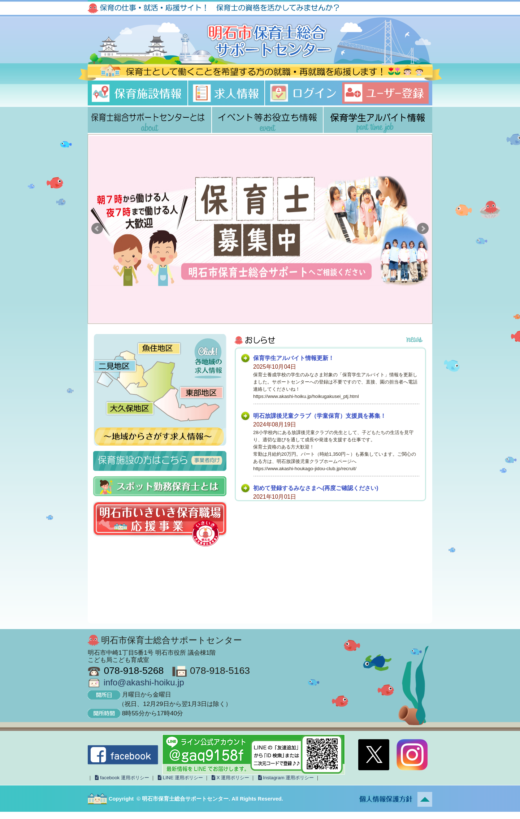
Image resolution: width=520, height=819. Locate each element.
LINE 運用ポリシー (179, 777)
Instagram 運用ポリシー (285, 777)
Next (423, 228)
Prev (97, 228)
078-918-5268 (134, 670)
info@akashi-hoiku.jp (144, 682)
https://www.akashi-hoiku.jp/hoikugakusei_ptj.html (306, 396)
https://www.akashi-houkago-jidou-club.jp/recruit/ (304, 468)
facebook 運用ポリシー (121, 777)
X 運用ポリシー (229, 777)
